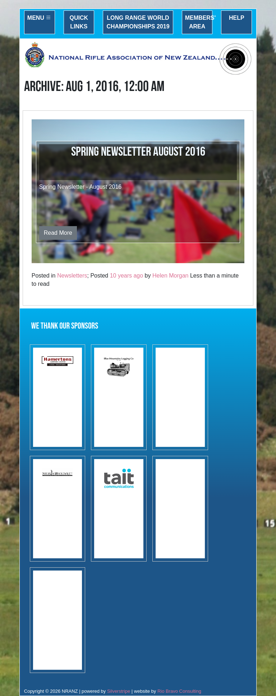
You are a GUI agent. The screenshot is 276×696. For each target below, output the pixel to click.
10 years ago (126, 276)
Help (236, 18)
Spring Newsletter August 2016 (138, 152)
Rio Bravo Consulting (179, 691)
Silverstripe (118, 691)
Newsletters (72, 276)
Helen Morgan (170, 276)
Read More (58, 233)
